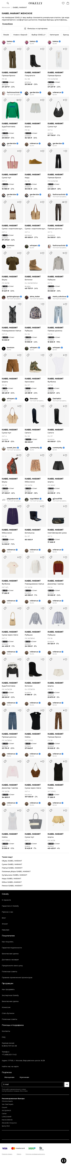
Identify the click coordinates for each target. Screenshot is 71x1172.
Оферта (19, 1154)
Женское (6, 7)
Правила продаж (7, 1154)
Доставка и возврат (10, 960)
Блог (4, 918)
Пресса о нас (7, 912)
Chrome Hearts (7, 1101)
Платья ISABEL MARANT (12, 868)
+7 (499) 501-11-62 (9, 1055)
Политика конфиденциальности (35, 1154)
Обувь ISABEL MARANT (12, 861)
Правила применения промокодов (17, 977)
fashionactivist (13, 92)
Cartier (4, 1113)
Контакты (6, 1031)
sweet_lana (12, 448)
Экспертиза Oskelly (10, 995)
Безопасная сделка (10, 954)
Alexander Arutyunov (9, 1123)
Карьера (5, 930)
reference (57, 92)
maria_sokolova (59, 297)
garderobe (34, 92)
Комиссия (6, 1007)
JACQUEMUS (6, 1110)
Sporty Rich (6, 1126)
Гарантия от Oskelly (10, 906)
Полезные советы (9, 972)
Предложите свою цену (12, 966)
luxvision (10, 246)
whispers (34, 246)
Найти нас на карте (10, 1066)
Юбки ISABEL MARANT (12, 882)
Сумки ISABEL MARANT (12, 864)
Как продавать (8, 989)
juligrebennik (12, 499)
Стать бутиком (8, 1013)
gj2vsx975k (57, 499)
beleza (10, 41)
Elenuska (34, 399)
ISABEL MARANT (10, 72)
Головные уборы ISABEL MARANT (16, 871)
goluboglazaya (13, 297)
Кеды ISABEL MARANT (11, 879)
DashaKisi (57, 399)
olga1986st (34, 499)
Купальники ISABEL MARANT (14, 875)
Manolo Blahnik (7, 1120)
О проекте (6, 900)
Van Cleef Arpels (7, 1104)
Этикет (5, 924)
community (34, 448)
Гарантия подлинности (12, 948)
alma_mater (35, 297)
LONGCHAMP (6, 1117)
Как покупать (7, 942)
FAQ (3, 1037)
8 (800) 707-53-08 (9, 1046)
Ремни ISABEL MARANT (12, 886)
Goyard (4, 1107)
